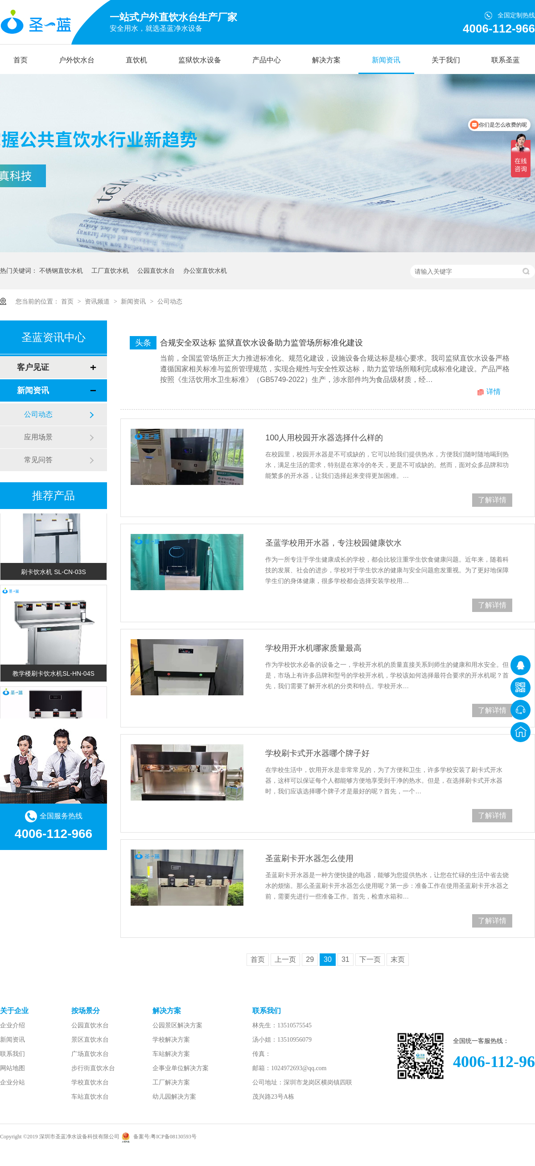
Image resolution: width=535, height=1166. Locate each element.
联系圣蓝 (505, 60)
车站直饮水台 (90, 1096)
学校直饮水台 (90, 1082)
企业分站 (12, 1082)
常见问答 (38, 460)
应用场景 (38, 437)
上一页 (285, 959)
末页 (398, 959)
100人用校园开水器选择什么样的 (324, 437)
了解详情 (492, 500)
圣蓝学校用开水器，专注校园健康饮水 (333, 542)
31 (346, 959)
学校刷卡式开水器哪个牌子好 (317, 753)
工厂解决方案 (171, 1082)
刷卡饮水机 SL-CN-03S (53, 572)
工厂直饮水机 (110, 270)
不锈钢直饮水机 (61, 270)
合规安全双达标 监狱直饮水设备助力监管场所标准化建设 (261, 342)
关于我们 (446, 60)
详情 (493, 391)
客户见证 (33, 367)
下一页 (370, 959)
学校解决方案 (171, 1039)
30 (328, 959)
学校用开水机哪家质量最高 (313, 648)
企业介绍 (12, 1025)
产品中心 (266, 60)
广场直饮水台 (90, 1054)
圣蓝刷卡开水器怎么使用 (309, 858)
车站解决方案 (171, 1054)
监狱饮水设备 (199, 60)
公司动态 (169, 301)
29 (310, 959)
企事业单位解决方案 (180, 1068)
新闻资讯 (386, 60)
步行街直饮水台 (93, 1068)
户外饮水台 (77, 60)
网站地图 (12, 1068)
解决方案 (326, 60)
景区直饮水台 (90, 1039)
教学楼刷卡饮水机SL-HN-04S (53, 674)
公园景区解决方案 (177, 1025)
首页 (20, 60)
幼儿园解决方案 (174, 1096)
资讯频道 (98, 301)
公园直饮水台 (156, 270)
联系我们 (12, 1054)
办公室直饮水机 (205, 270)
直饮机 (136, 60)
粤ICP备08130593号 (174, 1136)
